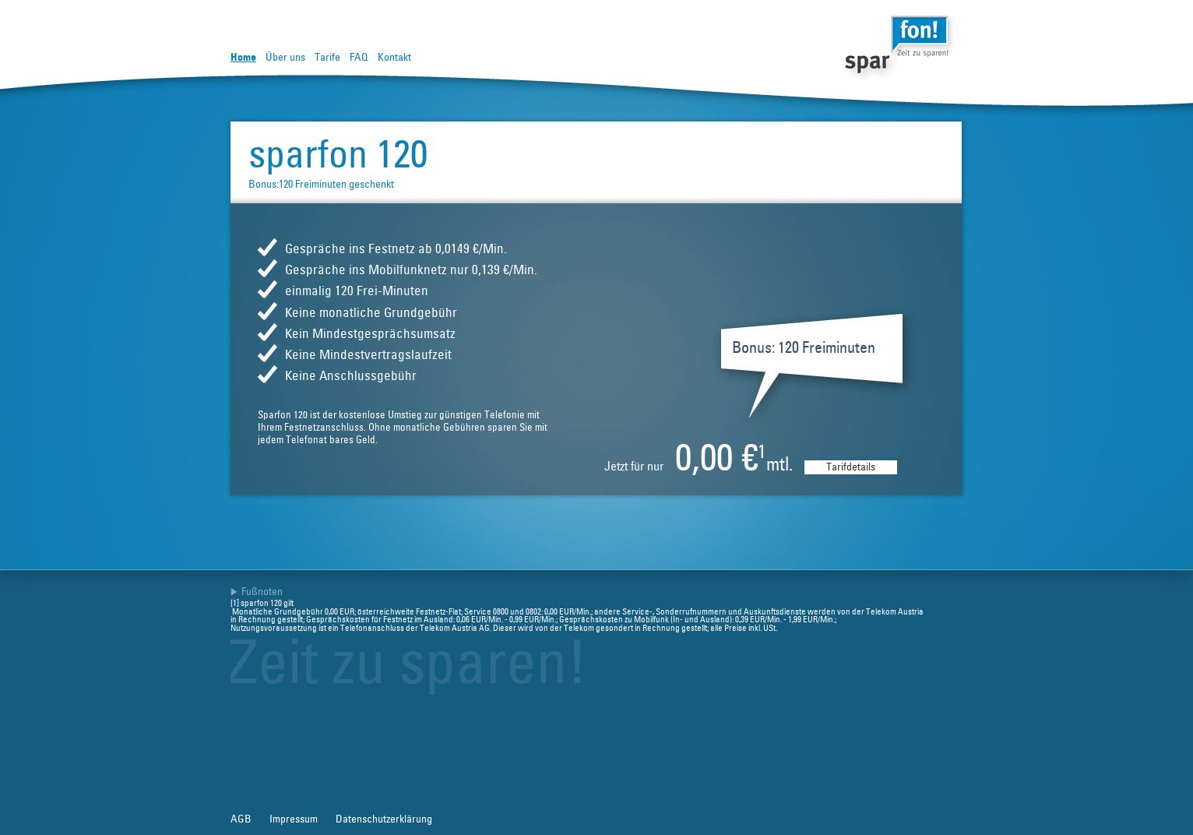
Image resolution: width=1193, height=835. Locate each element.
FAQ (359, 57)
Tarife (327, 57)
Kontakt (394, 57)
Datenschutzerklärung (384, 819)
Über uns (285, 57)
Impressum (293, 819)
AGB (241, 819)
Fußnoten (262, 592)
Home (243, 57)
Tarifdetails (850, 467)
